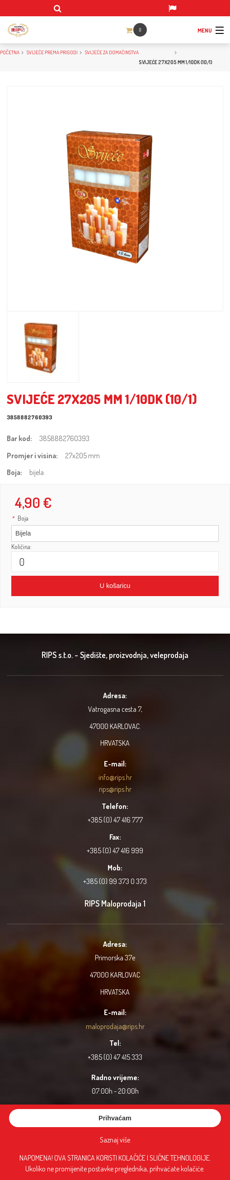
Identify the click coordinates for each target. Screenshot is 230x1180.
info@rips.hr (115, 777)
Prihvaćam (115, 1118)
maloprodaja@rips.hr (115, 1026)
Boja (19, 518)
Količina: (21, 546)
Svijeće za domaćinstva (112, 52)
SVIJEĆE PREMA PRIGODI (52, 52)
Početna (9, 52)
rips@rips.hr (115, 789)
